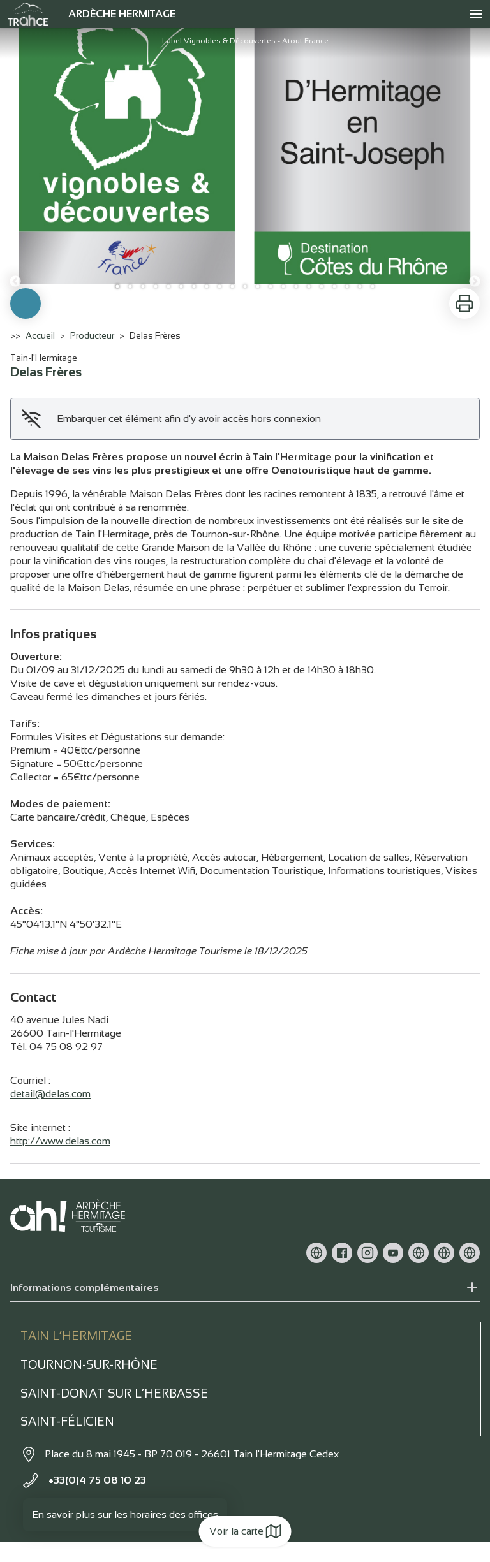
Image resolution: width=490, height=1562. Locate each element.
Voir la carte (245, 1531)
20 (359, 286)
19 (347, 286)
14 (283, 286)
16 (308, 286)
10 (232, 286)
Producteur (92, 335)
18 (334, 286)
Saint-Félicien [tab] (67, 1421)
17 (321, 286)
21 (372, 286)
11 (245, 286)
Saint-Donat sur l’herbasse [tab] (114, 1393)
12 (257, 286)
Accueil (40, 335)
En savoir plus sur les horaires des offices (125, 1514)
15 (296, 286)
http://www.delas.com (60, 1140)
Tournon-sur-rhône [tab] (89, 1364)
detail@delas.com (50, 1093)
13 (270, 286)
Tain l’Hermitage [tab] (76, 1336)
